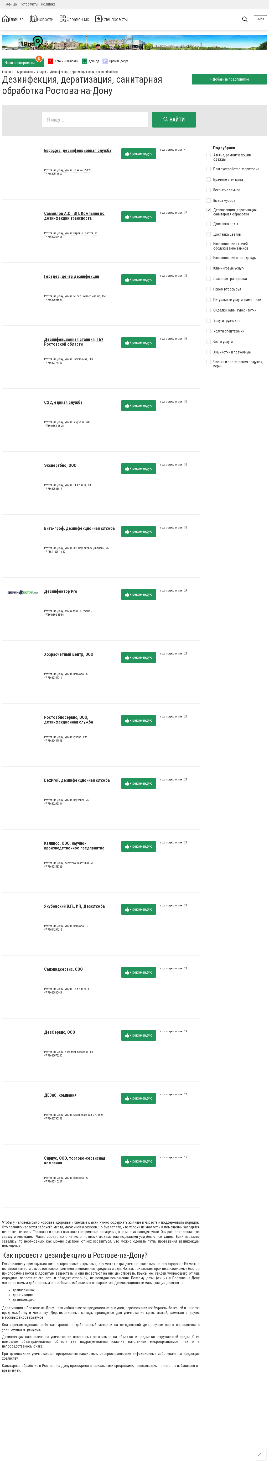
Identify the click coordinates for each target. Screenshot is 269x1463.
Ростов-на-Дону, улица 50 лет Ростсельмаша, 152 (75, 298)
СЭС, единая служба (63, 404)
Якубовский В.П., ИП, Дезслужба (74, 908)
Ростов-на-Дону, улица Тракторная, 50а (68, 361)
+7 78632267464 (53, 238)
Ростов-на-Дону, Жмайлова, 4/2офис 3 (68, 613)
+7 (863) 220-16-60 (54, 553)
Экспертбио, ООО (60, 467)
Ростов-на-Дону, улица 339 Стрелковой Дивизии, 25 (76, 550)
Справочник (92, 19)
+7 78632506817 (53, 490)
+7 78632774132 (53, 364)
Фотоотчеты (29, 4)
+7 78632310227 (53, 1183)
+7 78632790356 (53, 1120)
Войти (260, 19)
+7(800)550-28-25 (54, 427)
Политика (48, 4)
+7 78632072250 (53, 1057)
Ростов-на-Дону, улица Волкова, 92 (66, 676)
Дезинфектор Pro (60, 593)
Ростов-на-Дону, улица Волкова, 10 (66, 928)
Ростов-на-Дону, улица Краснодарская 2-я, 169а (73, 1117)
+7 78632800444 (53, 994)
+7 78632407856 (53, 742)
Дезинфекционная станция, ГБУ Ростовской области (74, 343)
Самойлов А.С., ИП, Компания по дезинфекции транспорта (74, 218)
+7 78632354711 (53, 679)
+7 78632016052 (53, 175)
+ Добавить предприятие (227, 79)
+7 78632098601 (53, 301)
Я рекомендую (138, 155)
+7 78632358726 (53, 868)
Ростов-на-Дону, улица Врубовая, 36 (66, 802)
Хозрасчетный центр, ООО (68, 656)
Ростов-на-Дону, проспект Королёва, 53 (68, 1054)
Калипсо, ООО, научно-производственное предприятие (74, 847)
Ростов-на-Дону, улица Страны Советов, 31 (71, 235)
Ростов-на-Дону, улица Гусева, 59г (65, 739)
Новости (52, 19)
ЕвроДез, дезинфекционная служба (77, 152)
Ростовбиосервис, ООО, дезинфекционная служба (68, 721)
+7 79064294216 (53, 931)
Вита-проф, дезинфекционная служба (79, 530)
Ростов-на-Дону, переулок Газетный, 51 (68, 865)
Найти (174, 120)
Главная (16, 19)
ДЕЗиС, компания (60, 1097)
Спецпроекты (140, 19)
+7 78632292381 (53, 805)
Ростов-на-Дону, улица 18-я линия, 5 (66, 991)
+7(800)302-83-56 (54, 616)
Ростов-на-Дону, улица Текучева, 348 (67, 424)
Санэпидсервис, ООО (63, 971)
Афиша (11, 4)
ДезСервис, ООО (59, 1034)
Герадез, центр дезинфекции (71, 278)
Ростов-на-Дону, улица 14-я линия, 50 (67, 487)
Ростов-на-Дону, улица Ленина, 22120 (67, 172)
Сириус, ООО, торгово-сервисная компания (74, 1162)
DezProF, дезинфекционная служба (77, 782)
